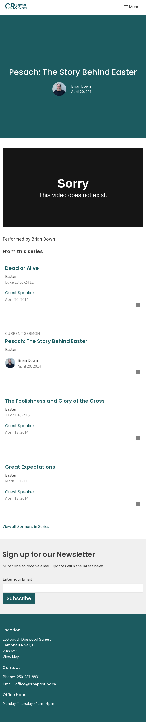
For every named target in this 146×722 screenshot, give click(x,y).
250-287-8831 (28, 676)
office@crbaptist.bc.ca (35, 683)
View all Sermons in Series (26, 526)
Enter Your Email (17, 579)
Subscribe (19, 598)
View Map (11, 656)
